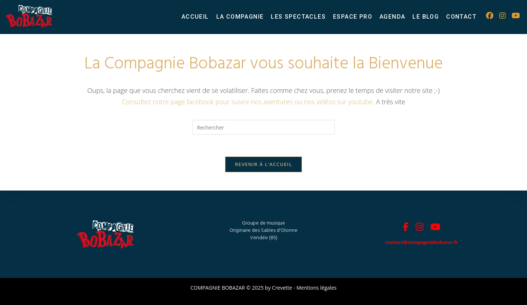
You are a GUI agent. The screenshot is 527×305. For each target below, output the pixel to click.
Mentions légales (316, 287)
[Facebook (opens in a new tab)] (489, 15)
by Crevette (278, 287)
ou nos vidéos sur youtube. (335, 101)
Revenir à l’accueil (263, 164)
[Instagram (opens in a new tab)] (502, 15)
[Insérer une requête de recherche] (263, 127)
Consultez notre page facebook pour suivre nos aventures (208, 101)
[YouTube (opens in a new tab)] (516, 15)
